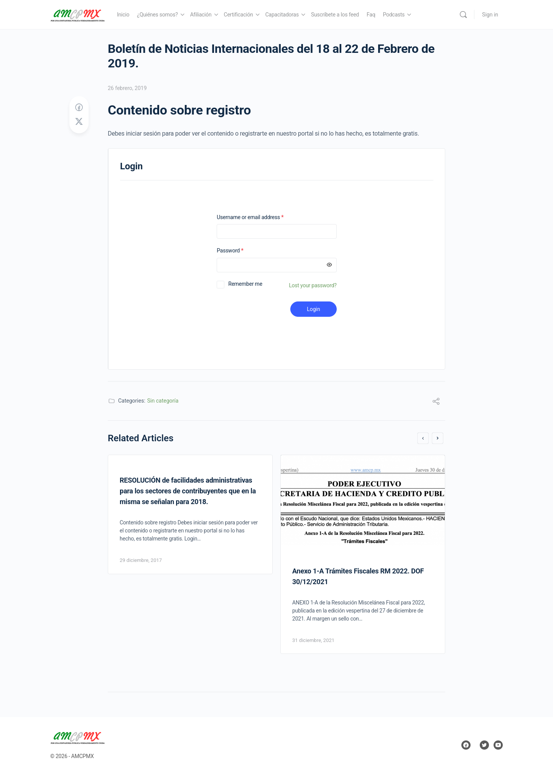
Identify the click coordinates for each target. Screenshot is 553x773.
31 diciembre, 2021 (313, 640)
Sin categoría (163, 401)
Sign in (490, 14)
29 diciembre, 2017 (141, 560)
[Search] (463, 14)
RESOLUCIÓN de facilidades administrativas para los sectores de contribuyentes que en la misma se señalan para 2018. (188, 491)
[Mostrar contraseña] (329, 265)
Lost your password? (313, 285)
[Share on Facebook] (79, 108)
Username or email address (260, 217)
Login (313, 309)
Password (240, 251)
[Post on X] (79, 122)
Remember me (245, 284)
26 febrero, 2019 (127, 88)
